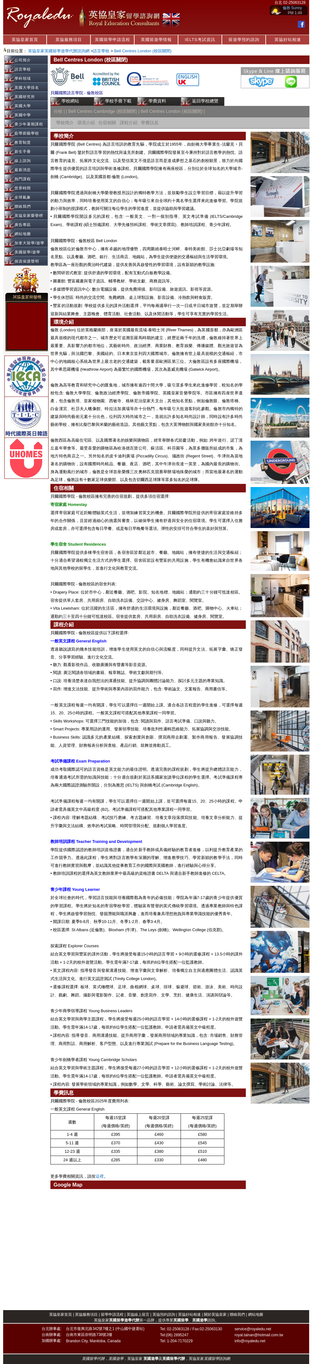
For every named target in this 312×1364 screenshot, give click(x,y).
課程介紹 (128, 122)
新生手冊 (22, 151)
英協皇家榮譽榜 (28, 215)
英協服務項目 (68, 39)
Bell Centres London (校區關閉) (142, 51)
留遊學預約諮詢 (243, 39)
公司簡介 (22, 60)
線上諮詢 (22, 161)
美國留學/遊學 (27, 252)
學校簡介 (65, 122)
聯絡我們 (22, 206)
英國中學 (22, 115)
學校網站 (70, 100)
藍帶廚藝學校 (26, 133)
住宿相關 (107, 122)
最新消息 (22, 170)
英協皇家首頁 (25, 39)
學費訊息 (150, 122)
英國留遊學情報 (156, 39)
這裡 (99, 1176)
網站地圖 (22, 234)
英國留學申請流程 (112, 39)
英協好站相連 (287, 39)
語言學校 (101, 51)
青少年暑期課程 (28, 124)
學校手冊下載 (118, 100)
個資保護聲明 (26, 261)
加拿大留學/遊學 (29, 243)
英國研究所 (24, 97)
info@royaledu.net (249, 1341)
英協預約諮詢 (164, 1314)
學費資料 (157, 100)
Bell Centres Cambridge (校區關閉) (103, 111)
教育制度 (22, 142)
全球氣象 (22, 197)
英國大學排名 (26, 87)
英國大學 (22, 106)
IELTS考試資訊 (200, 39)
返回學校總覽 (205, 100)
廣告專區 (22, 225)
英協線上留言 (138, 1314)
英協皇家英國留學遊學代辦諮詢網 (59, 51)
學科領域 (22, 78)
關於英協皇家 (216, 1314)
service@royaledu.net (252, 1329)
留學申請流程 (112, 1314)
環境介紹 (86, 122)
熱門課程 (22, 179)
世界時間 (22, 188)
